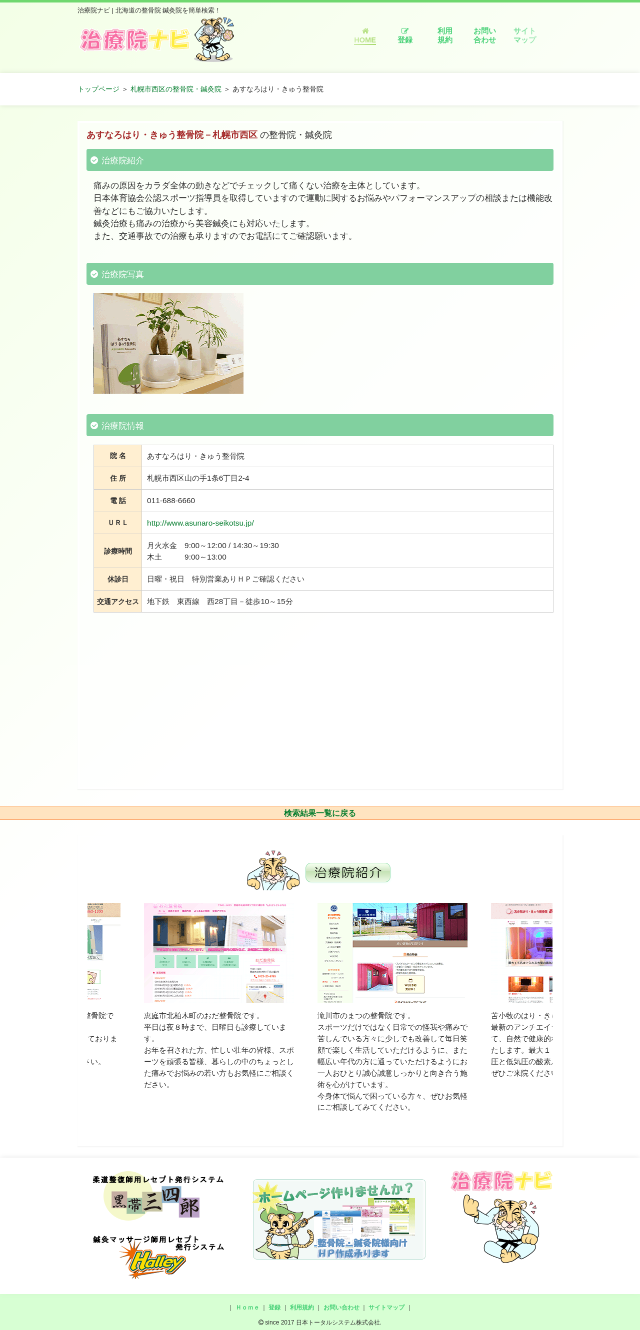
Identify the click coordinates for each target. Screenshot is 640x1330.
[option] (219, 997)
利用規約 (445, 35)
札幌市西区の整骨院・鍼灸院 (176, 89)
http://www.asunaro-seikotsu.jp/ (200, 523)
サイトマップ (525, 35)
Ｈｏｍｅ (248, 1307)
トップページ (99, 89)
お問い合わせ (485, 35)
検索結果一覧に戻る (320, 813)
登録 (405, 35)
